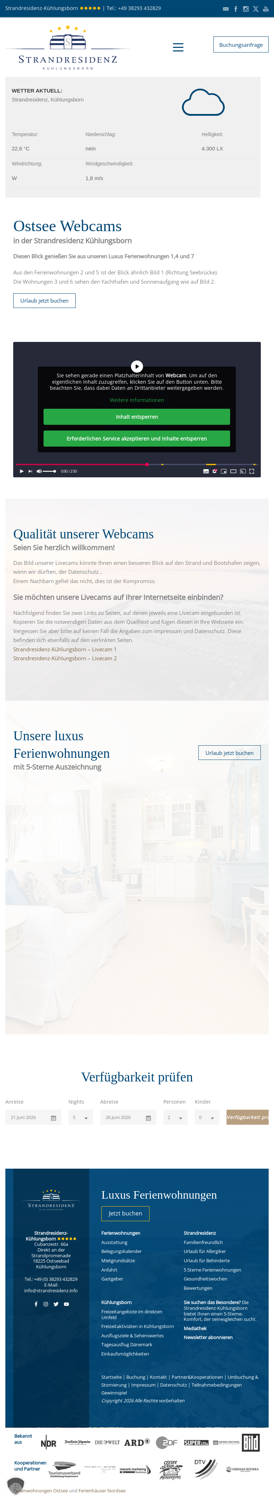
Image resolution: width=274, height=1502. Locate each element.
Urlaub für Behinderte (207, 1260)
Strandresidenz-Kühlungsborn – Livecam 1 (65, 649)
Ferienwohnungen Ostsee (40, 1490)
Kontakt (158, 1377)
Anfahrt (109, 1270)
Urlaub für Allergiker (205, 1251)
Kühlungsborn (116, 1302)
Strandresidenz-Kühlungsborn (53, 8)
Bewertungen (198, 1288)
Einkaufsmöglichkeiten (125, 1354)
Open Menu (178, 47)
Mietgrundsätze (118, 1260)
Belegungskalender (121, 1251)
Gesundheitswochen (205, 1278)
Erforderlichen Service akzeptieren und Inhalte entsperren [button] (137, 438)
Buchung (135, 1377)
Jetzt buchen (125, 1213)
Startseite (111, 1377)
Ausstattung (114, 1242)
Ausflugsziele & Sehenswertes (132, 1335)
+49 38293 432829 (139, 8)
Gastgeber (112, 1278)
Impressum (143, 1385)
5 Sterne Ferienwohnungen (212, 1270)
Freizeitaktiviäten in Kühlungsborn (137, 1326)
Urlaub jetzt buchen (44, 300)
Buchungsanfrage (241, 44)
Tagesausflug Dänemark (126, 1344)
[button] (15, 1486)
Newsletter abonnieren (208, 1337)
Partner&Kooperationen (197, 1377)
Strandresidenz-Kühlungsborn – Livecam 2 (65, 658)
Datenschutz (173, 1385)
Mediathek (195, 1328)
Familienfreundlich (203, 1242)
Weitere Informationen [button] (137, 400)
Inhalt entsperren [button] (137, 416)
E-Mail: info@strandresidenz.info (51, 1288)
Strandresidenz (200, 1233)
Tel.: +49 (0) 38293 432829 (51, 1279)
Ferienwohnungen (120, 1233)
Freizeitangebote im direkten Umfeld (131, 1314)
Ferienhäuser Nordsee (102, 1490)
